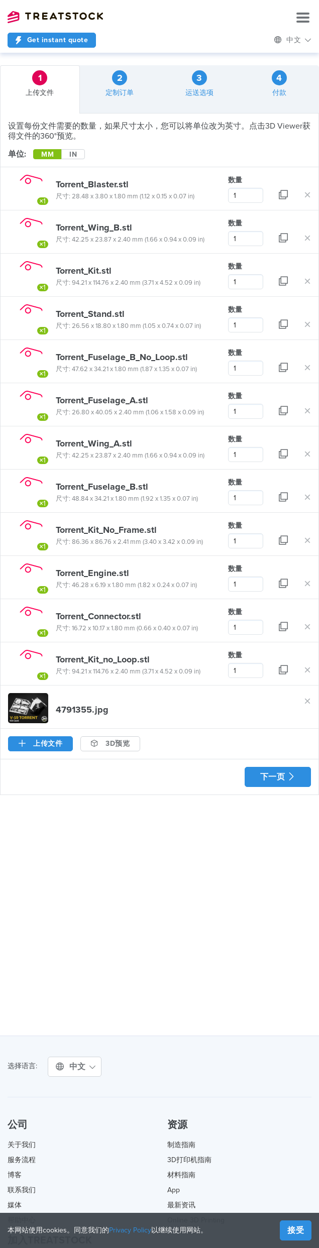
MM (47, 154)
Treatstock (55, 17)
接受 (295, 1230)
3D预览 (110, 743)
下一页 (278, 777)
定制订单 (119, 83)
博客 (15, 1175)
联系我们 (22, 1190)
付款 (279, 83)
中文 (292, 40)
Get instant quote (52, 40)
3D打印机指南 (189, 1160)
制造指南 (181, 1145)
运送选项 (199, 83)
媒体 (15, 1205)
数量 (235, 180)
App (173, 1190)
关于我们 (22, 1145)
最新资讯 (181, 1205)
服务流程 (22, 1160)
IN (73, 154)
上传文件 (40, 83)
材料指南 (181, 1175)
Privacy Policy (130, 1230)
